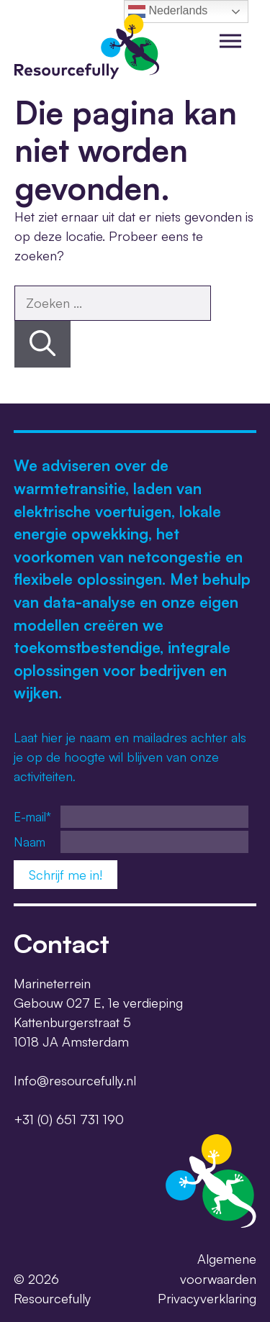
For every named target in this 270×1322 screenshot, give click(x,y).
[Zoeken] (42, 344)
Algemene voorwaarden (218, 1268)
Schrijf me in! (65, 875)
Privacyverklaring (207, 1298)
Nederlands (167, 11)
